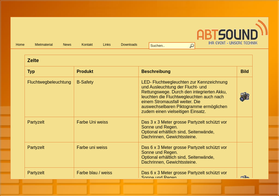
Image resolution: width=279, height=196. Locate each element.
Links (107, 45)
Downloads (129, 45)
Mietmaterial (44, 45)
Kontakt (87, 45)
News (67, 45)
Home (20, 45)
